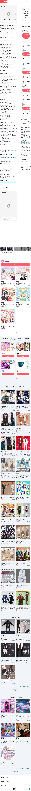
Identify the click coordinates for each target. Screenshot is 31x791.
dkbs (5, 353)
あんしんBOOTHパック (25, 141)
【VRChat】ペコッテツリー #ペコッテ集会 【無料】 (23, 305)
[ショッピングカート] (27, 1)
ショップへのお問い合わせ (25, 170)
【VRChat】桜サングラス (20, 283)
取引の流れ (24, 159)
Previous (2, 14)
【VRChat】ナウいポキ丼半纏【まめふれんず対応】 (8, 327)
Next (15, 14)
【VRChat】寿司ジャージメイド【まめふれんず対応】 (8, 305)
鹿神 (20, 353)
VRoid (29, 6)
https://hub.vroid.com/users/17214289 (8, 182)
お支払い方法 (25, 161)
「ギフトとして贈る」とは (25, 122)
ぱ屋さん (7, 261)
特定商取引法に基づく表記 (25, 166)
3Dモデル (24, 6)
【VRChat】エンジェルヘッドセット (7, 283)
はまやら (6, 371)
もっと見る (15, 379)
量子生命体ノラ (22, 371)
